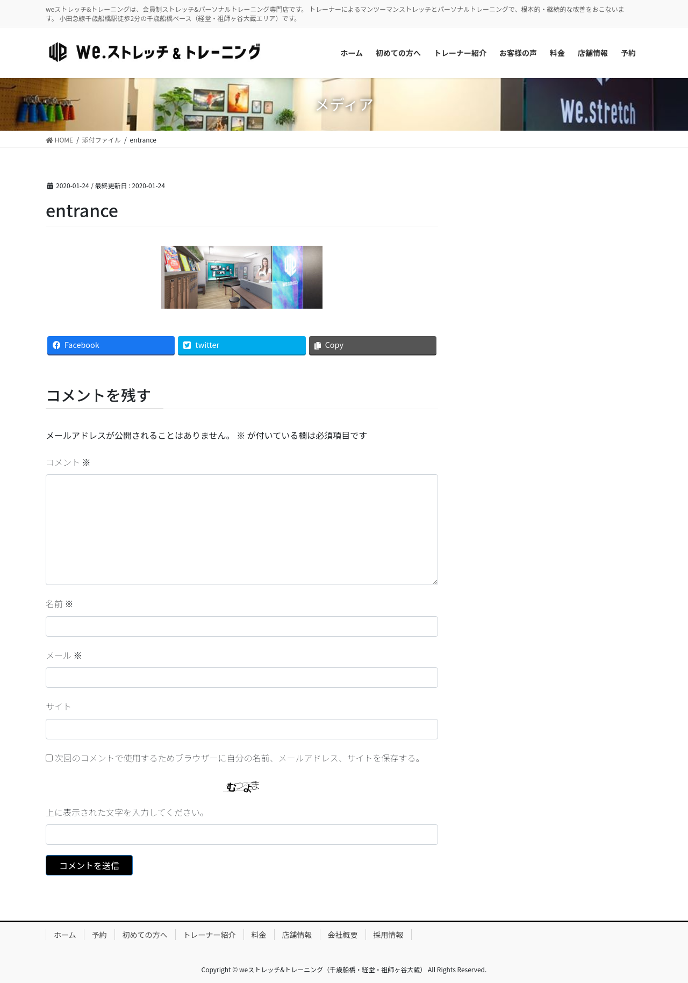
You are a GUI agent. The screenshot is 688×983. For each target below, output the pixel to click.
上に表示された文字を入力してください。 (127, 812)
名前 (60, 603)
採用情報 (389, 934)
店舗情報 (297, 934)
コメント (68, 461)
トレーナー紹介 (209, 934)
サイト (58, 706)
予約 (99, 934)
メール (64, 655)
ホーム (65, 934)
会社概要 (343, 934)
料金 (259, 934)
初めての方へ (145, 934)
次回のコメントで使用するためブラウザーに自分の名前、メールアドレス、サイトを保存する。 (240, 757)
